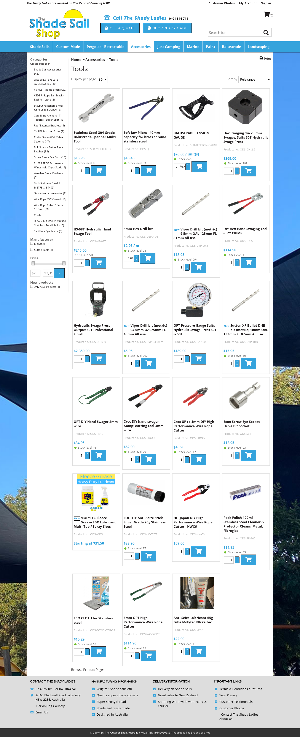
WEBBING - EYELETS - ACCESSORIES (47, 82)
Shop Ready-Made (167, 28)
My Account (248, 3)
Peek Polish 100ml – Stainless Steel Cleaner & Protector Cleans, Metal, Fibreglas (243, 524)
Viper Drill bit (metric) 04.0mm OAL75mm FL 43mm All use (145, 329)
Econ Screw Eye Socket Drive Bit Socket (241, 423)
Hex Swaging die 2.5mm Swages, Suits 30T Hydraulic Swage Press (245, 137)
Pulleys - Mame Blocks (50, 89)
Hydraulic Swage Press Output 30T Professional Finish (93, 329)
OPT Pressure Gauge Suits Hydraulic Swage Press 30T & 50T (195, 329)
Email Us (41, 712)
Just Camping (168, 46)
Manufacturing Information (114, 681)
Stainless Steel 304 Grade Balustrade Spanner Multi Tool (95, 136)
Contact (227, 714)
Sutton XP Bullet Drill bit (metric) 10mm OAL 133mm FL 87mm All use (245, 329)
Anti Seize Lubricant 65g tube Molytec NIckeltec (193, 619)
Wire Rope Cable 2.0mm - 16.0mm (49, 207)
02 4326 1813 (44, 689)
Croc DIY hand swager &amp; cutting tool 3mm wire (144, 425)
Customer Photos (222, 3)
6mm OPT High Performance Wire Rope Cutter (143, 621)
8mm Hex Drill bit (138, 229)
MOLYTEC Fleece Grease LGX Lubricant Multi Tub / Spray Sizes (95, 522)
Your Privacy (228, 695)
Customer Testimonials (236, 702)
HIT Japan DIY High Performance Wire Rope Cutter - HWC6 (193, 522)
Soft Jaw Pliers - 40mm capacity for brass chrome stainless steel (145, 136)
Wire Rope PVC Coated (50, 199)
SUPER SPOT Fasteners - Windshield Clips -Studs (50, 165)
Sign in (266, 3)
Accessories (141, 46)
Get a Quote (120, 28)
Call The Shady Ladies (135, 18)
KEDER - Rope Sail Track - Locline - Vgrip (49, 97)
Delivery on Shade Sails (175, 689)
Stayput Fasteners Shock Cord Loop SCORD (48, 108)
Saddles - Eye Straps (48, 231)
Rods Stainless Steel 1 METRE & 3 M (47, 185)
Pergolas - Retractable (105, 46)
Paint (210, 46)
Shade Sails (39, 46)
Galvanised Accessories (50, 193)
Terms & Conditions (233, 689)
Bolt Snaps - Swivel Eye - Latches (48, 149)
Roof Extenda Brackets (49, 125)
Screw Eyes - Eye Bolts (50, 157)
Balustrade (231, 46)
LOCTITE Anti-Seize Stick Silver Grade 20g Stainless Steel (145, 522)
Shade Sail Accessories (48, 71)
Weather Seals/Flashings (49, 175)
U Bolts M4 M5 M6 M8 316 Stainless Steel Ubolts (50, 223)
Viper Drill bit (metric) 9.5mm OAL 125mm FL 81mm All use (195, 233)
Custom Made (68, 46)
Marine (193, 46)
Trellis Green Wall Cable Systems (48, 139)
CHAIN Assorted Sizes (49, 131)
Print (267, 58)
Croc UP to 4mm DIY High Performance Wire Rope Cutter (194, 425)
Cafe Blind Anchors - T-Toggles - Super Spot (49, 118)
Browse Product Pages (87, 669)
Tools (37, 215)
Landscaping (259, 46)
